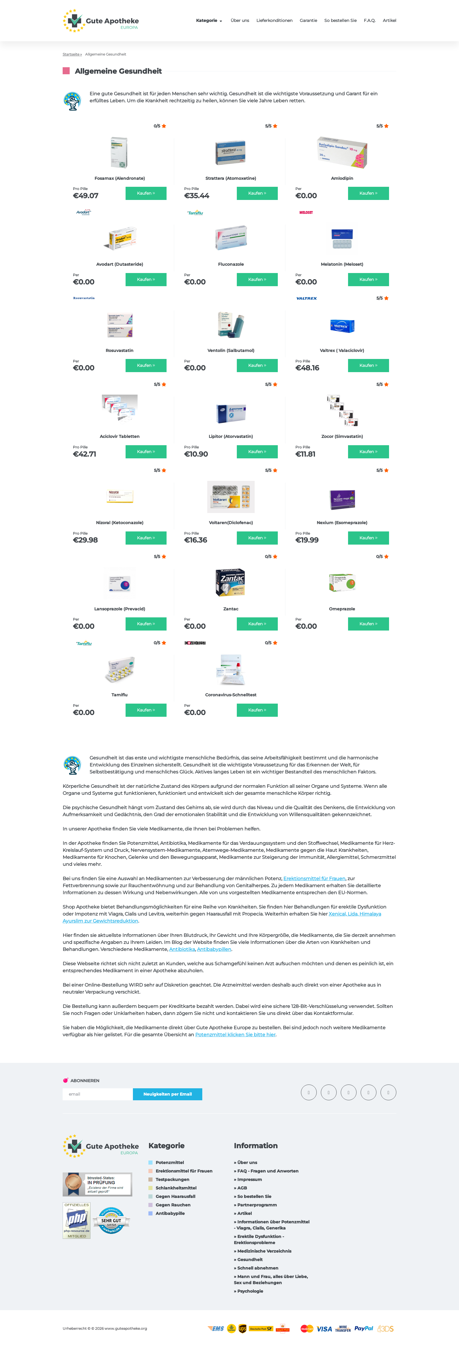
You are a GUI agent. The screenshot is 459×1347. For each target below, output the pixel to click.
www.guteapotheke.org (126, 1328)
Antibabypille (170, 1213)
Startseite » (72, 54)
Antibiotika (182, 949)
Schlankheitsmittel (176, 1188)
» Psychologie (248, 1291)
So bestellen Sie (340, 20)
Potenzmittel (170, 1162)
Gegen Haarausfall (175, 1196)
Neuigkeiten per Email (167, 1094)
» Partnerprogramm (255, 1205)
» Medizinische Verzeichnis (262, 1251)
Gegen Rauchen (173, 1205)
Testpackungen (172, 1179)
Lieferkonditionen (274, 20)
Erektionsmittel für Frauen (314, 878)
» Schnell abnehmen (256, 1268)
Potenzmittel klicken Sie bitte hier (235, 1034)
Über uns (240, 20)
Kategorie (210, 20)
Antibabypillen (214, 949)
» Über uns (245, 1162)
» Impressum (248, 1179)
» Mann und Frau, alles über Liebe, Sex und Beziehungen (271, 1279)
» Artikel (243, 1213)
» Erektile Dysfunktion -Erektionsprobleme (259, 1239)
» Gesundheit (248, 1259)
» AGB (240, 1188)
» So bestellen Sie (252, 1196)
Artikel (389, 20)
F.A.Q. (370, 20)
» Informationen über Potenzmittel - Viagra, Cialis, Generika (271, 1225)
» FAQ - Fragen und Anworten (266, 1171)
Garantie (308, 20)
